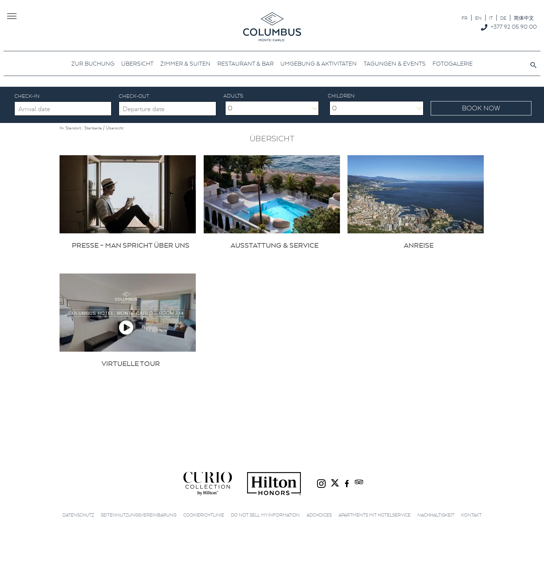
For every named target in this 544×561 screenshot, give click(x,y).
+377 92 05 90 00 (514, 26)
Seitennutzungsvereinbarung (138, 515)
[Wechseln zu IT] (491, 18)
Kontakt (471, 515)
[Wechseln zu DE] (503, 18)
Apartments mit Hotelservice (375, 515)
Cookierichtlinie (203, 515)
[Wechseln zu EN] (478, 18)
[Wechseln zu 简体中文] (524, 18)
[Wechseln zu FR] (464, 18)
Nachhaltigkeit (435, 515)
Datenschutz (78, 515)
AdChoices (319, 515)
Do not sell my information (265, 515)
